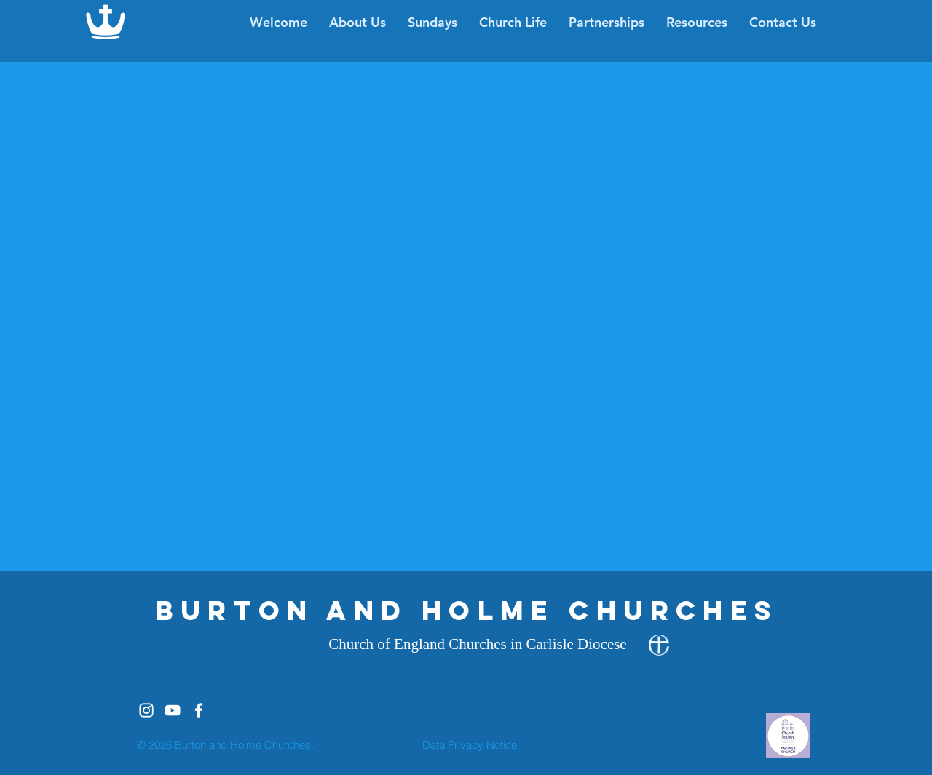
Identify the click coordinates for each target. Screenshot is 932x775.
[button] (513, 22)
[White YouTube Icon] (172, 710)
